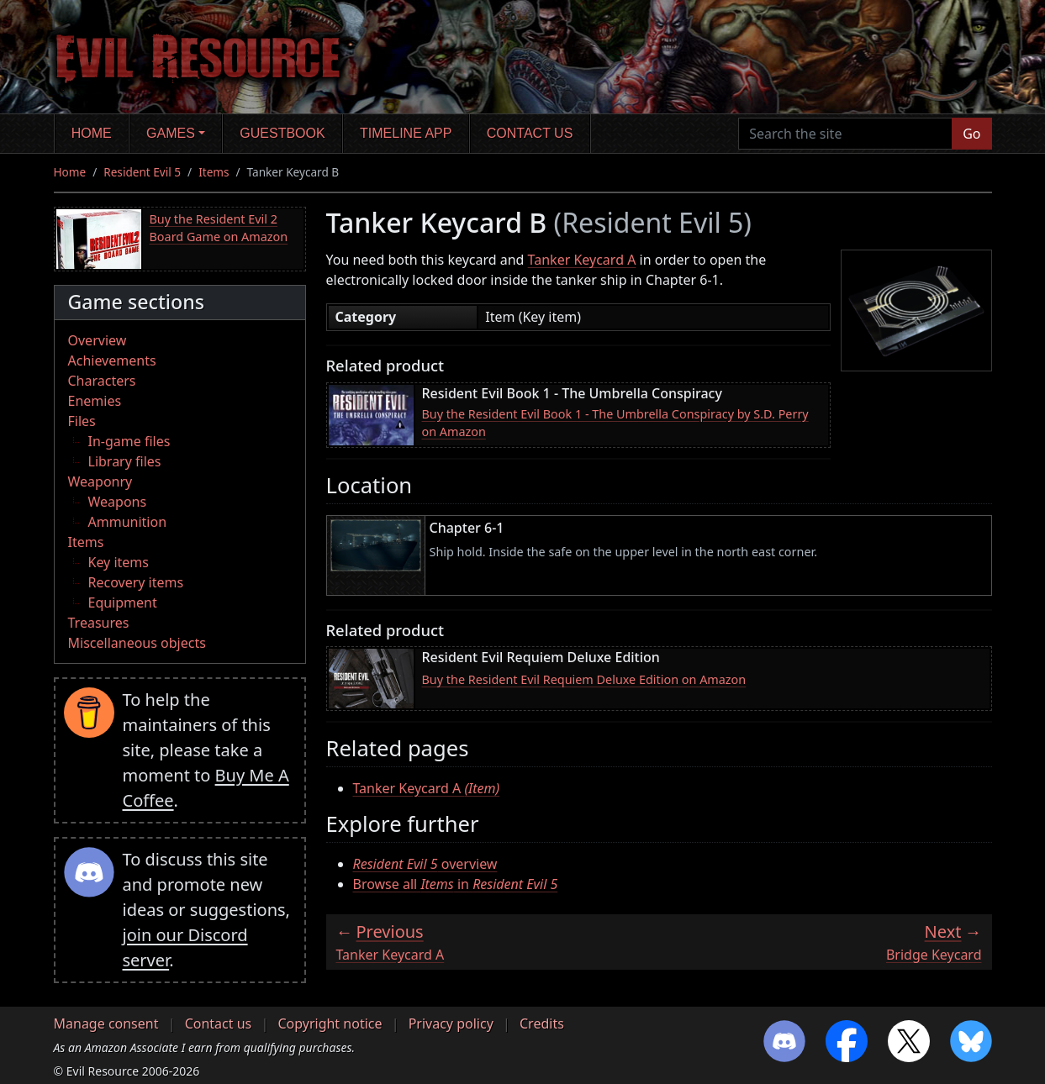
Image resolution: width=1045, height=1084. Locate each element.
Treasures (98, 622)
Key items (118, 562)
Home (91, 133)
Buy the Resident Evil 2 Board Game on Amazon (219, 228)
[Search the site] (845, 134)
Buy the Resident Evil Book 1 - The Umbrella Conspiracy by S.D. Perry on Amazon (615, 423)
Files (82, 421)
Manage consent (106, 1023)
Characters (102, 380)
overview (425, 864)
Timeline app (405, 133)
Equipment (122, 602)
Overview (97, 340)
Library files (124, 461)
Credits (542, 1023)
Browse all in (455, 884)
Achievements (112, 360)
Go (971, 133)
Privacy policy (451, 1023)
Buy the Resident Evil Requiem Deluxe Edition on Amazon (584, 679)
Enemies (95, 401)
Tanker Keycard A (582, 259)
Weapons (117, 501)
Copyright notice (329, 1023)
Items (213, 172)
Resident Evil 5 (142, 172)
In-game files (129, 441)
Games (170, 133)
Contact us (530, 133)
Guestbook (282, 133)
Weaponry (100, 481)
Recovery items (136, 582)
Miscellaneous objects (137, 643)
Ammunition (127, 522)
